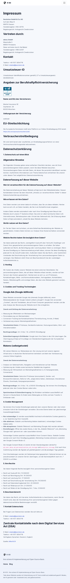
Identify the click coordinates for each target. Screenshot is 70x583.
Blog (11, 564)
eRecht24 (12, 541)
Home (5, 564)
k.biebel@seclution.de (16, 65)
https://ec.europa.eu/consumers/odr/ (16, 132)
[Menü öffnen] (64, 3)
